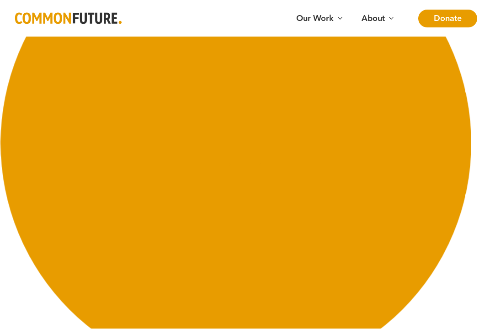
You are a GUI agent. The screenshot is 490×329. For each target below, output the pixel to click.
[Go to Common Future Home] (68, 18)
